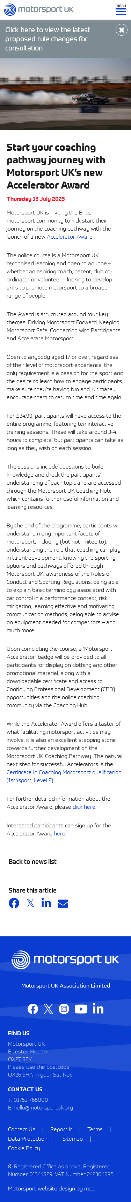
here (59, 832)
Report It (61, 1128)
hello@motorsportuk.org (43, 1107)
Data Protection (28, 1138)
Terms (95, 1128)
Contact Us (21, 1128)
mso (89, 1187)
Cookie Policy (24, 1147)
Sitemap (73, 1138)
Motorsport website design (41, 1187)
